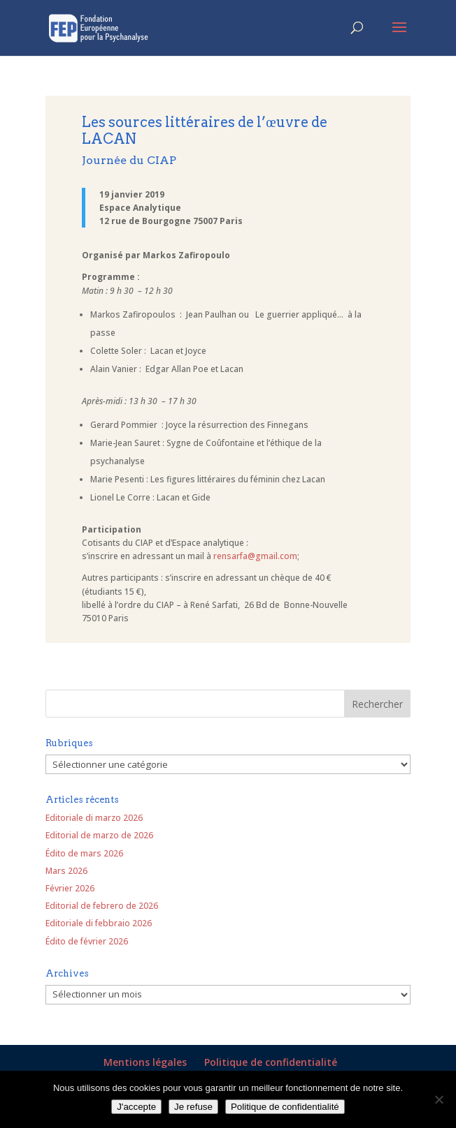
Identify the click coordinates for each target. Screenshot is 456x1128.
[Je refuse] (439, 1099)
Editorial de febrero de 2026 (101, 906)
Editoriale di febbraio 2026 (98, 923)
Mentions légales (145, 1062)
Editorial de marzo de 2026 (99, 835)
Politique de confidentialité (270, 1062)
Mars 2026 (66, 871)
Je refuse (193, 1106)
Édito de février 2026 (86, 941)
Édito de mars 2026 (84, 853)
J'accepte (136, 1106)
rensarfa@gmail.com (255, 556)
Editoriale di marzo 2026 (94, 818)
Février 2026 (69, 888)
